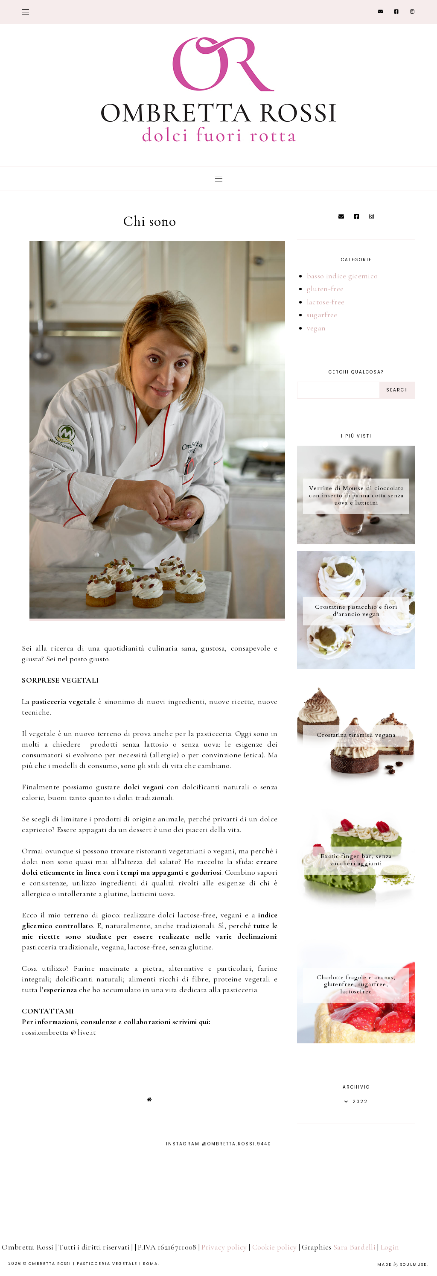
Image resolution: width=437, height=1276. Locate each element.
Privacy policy (224, 1247)
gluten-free (325, 288)
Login (390, 1247)
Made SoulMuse (402, 1264)
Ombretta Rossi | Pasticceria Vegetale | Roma (93, 1263)
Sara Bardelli (354, 1247)
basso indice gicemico (342, 275)
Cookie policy (274, 1247)
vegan (316, 328)
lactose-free (326, 302)
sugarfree (322, 314)
